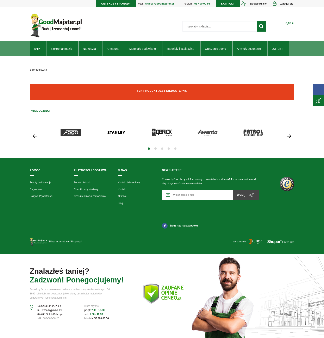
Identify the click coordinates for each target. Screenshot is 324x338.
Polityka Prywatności (41, 197)
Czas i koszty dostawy (86, 190)
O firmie (122, 197)
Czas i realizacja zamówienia (90, 197)
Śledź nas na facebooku (180, 226)
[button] (149, 150)
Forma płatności (82, 183)
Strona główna (38, 70)
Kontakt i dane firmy (129, 183)
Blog (120, 204)
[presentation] (35, 137)
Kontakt (122, 190)
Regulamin (36, 190)
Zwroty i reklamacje (40, 183)
